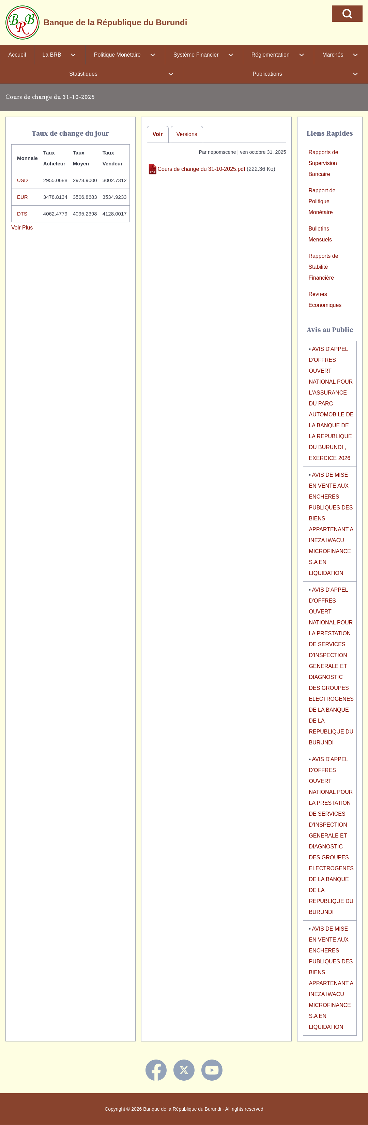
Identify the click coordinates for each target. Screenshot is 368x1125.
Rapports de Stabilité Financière (323, 267)
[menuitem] (17, 54)
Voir (158, 134)
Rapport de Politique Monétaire (321, 201)
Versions (187, 134)
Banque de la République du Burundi (115, 22)
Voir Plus (22, 228)
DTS (22, 214)
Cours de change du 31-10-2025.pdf (201, 169)
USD (22, 180)
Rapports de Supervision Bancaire (323, 163)
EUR (22, 197)
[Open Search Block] (347, 13)
